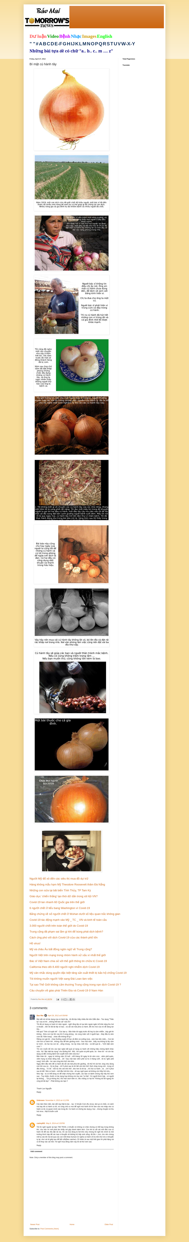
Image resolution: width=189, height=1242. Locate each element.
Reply (39, 1092)
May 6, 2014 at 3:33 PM (55, 1123)
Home (72, 1224)
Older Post (109, 1224)
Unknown (41, 1100)
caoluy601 (41, 1123)
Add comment (36, 1151)
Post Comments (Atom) (49, 1229)
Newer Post (34, 1224)
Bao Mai (40, 1016)
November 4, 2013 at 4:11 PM (57, 1100)
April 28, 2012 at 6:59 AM (57, 1016)
